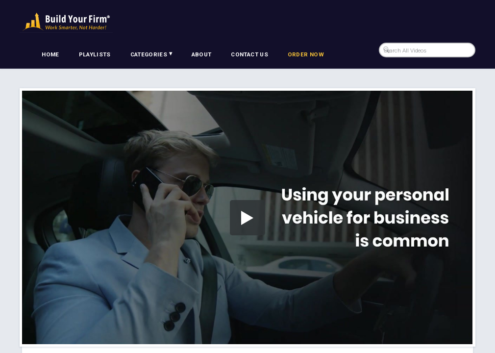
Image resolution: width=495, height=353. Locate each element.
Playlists (95, 54)
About (202, 54)
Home (50, 54)
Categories (151, 54)
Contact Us (249, 54)
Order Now (306, 54)
